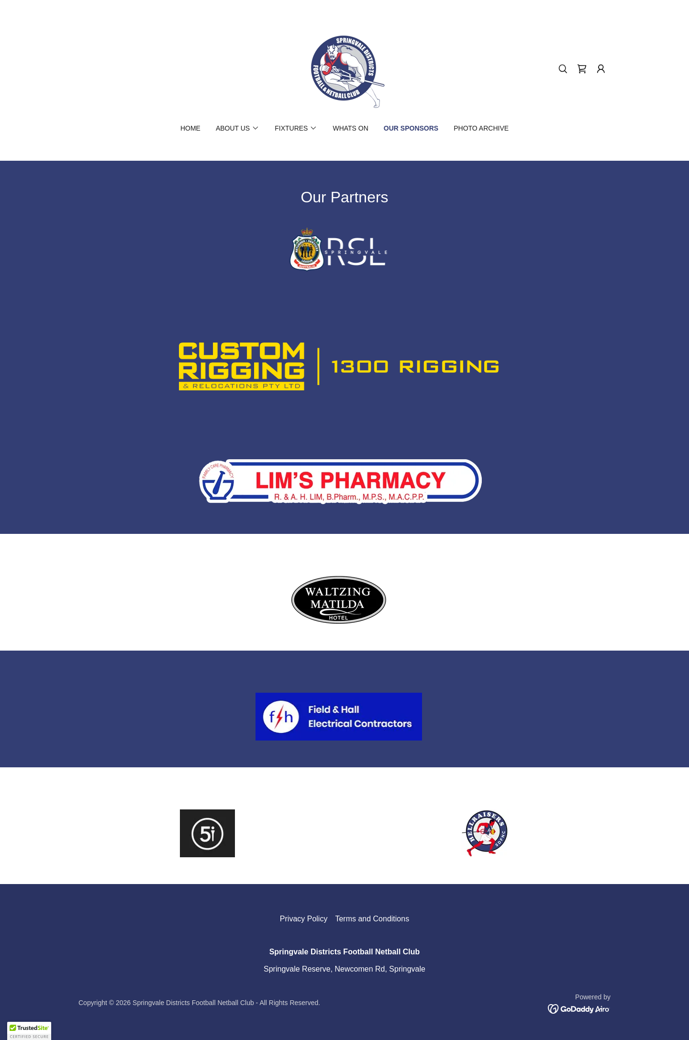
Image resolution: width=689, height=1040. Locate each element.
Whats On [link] (350, 128)
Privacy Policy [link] (304, 919)
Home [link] (190, 128)
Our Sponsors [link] (411, 128)
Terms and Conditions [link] (372, 919)
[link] (344, 68)
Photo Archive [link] (481, 128)
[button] (601, 68)
